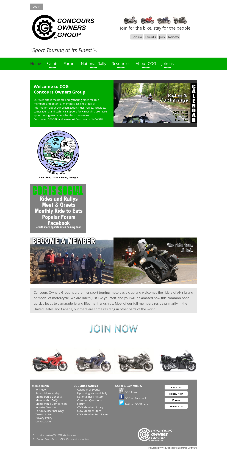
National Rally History (90, 396)
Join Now (40, 389)
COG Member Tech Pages (92, 414)
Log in (36, 6)
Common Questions (89, 400)
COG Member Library (90, 407)
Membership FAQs (46, 400)
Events (150, 37)
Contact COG (43, 421)
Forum (137, 37)
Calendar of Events (88, 389)
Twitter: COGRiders (133, 404)
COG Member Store (89, 411)
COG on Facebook (133, 398)
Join (162, 37)
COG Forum (129, 392)
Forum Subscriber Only (49, 411)
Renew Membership (47, 393)
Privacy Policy (43, 418)
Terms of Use (43, 414)
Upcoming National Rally (92, 393)
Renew (173, 37)
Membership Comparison (51, 403)
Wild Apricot (167, 448)
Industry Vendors (45, 407)
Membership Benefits (48, 396)
